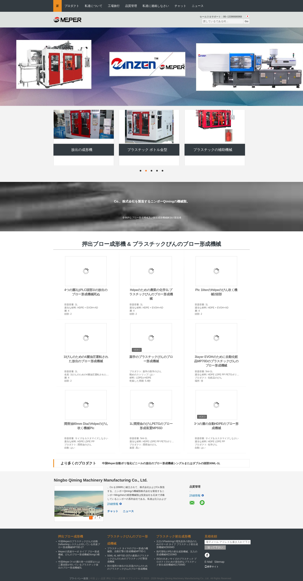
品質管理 (131, 5)
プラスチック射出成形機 (173, 536)
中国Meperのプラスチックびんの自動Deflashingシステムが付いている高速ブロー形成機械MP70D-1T (79, 544)
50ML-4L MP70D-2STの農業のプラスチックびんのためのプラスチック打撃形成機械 (128, 558)
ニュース (198, 5)
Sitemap (219, 561)
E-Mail (208, 561)
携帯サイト (212, 566)
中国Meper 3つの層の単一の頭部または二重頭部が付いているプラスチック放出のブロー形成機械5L (79, 564)
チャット (180, 5)
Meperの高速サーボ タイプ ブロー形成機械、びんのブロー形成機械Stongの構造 (79, 554)
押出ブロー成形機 (82, 116)
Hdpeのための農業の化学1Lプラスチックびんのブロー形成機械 (151, 294)
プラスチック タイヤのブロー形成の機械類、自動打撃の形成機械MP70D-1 (127, 550)
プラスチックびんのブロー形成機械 (147, 116)
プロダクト (71, 5)
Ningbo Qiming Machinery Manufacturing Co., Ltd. (101, 480)
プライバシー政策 (78, 578)
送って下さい (215, 547)
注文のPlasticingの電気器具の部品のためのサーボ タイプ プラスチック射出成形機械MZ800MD (177, 544)
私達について (93, 5)
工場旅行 (114, 5)
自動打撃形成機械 (213, 116)
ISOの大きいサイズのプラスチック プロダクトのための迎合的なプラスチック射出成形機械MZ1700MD (176, 561)
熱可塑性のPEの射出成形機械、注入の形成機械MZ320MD (176, 553)
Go (246, 21)
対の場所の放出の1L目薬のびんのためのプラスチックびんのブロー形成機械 (127, 567)
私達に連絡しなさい (155, 5)
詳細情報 (114, 503)
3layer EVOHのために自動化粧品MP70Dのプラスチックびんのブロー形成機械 (216, 361)
